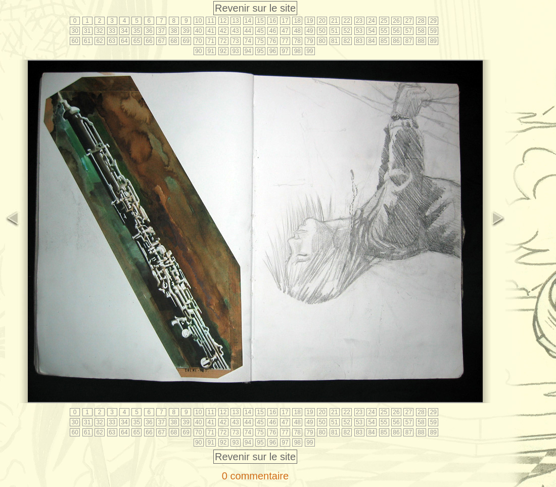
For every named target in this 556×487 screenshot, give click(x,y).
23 (359, 20)
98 (297, 51)
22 (346, 20)
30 (75, 30)
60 (75, 41)
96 (272, 51)
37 (161, 30)
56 (396, 30)
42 (223, 30)
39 (186, 30)
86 (396, 41)
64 (124, 41)
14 (248, 20)
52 (346, 30)
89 (433, 41)
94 (248, 51)
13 (235, 20)
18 (297, 20)
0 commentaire (255, 475)
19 (309, 20)
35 (136, 30)
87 (408, 41)
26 (396, 20)
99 (309, 51)
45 (260, 30)
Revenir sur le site (255, 8)
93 (235, 51)
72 (223, 41)
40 (198, 30)
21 (334, 20)
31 (87, 30)
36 (149, 30)
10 (198, 20)
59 (433, 30)
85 (384, 41)
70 (198, 41)
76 (272, 41)
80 (322, 41)
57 (408, 30)
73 (235, 41)
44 (248, 30)
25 (384, 20)
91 (211, 51)
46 (272, 30)
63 (112, 41)
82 (346, 41)
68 (173, 41)
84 (371, 41)
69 (186, 41)
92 (223, 51)
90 (198, 51)
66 (149, 41)
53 (359, 30)
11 (211, 20)
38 (173, 30)
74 (248, 41)
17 (285, 20)
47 (285, 30)
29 (433, 20)
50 (322, 30)
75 (260, 41)
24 (371, 20)
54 (371, 30)
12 (223, 20)
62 (99, 41)
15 (260, 20)
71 (211, 41)
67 (161, 41)
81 (334, 41)
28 (421, 20)
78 (297, 41)
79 (309, 41)
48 (297, 30)
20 (322, 20)
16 (272, 20)
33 (112, 30)
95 (260, 51)
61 (87, 41)
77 (285, 41)
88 (421, 41)
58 (421, 30)
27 (408, 20)
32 (99, 30)
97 (285, 51)
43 (235, 30)
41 (211, 30)
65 (136, 41)
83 (359, 41)
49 (309, 30)
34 (124, 30)
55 (384, 30)
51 (334, 30)
